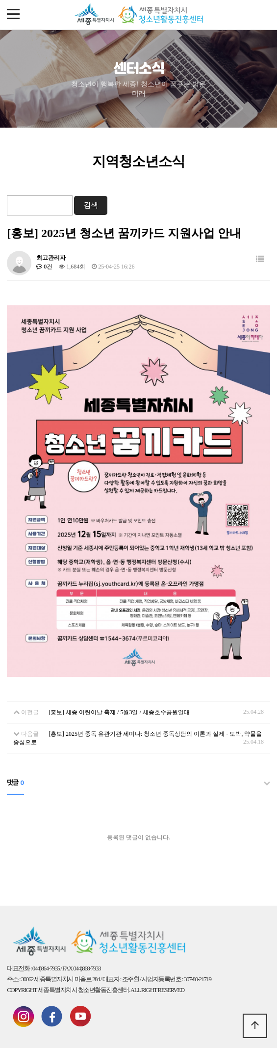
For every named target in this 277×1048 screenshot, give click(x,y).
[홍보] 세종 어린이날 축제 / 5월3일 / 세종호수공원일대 (119, 712)
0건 (44, 266)
